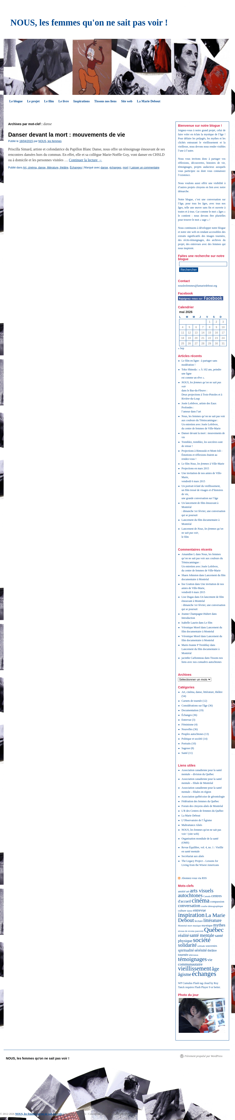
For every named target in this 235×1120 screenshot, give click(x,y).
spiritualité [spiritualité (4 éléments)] (186, 950)
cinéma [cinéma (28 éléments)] (200, 900)
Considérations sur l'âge (195, 705)
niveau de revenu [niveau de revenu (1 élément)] (186, 931)
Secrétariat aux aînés (193, 856)
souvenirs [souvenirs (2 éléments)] (211, 945)
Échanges (76, 167)
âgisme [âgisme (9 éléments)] (184, 974)
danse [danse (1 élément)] (189, 911)
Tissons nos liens (105, 101)
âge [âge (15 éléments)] (215, 969)
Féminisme (188, 724)
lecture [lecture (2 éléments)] (199, 921)
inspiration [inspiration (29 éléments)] (191, 915)
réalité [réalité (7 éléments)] (183, 935)
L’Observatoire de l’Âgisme (197, 820)
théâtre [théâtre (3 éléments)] (212, 950)
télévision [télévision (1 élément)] (193, 955)
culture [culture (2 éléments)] (182, 910)
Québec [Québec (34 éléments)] (214, 929)
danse (104, 167)
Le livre (63, 101)
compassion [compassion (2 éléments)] (217, 901)
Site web (126, 101)
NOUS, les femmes (50, 141)
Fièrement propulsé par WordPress (203, 1056)
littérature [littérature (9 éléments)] (212, 920)
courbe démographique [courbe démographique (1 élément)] (212, 906)
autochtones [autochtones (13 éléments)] (190, 895)
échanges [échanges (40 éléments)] (204, 973)
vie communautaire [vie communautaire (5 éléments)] (195, 961)
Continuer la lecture (85, 160)
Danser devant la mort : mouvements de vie (66, 134)
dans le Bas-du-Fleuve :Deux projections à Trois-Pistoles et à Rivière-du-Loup (202, 390)
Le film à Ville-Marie (203, 463)
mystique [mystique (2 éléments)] (207, 925)
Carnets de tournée (192, 700)
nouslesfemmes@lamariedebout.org (197, 285)
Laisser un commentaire (145, 167)
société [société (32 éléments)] (202, 939)
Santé (185, 753)
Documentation (190, 710)
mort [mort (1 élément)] (190, 925)
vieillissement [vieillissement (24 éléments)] (194, 968)
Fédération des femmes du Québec (200, 801)
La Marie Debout (148, 101)
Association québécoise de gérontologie (203, 796)
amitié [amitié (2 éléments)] (181, 891)
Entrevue (186, 719)
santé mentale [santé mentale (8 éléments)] (202, 935)
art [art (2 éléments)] (187, 891)
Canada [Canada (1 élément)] (207, 896)
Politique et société (192, 738)
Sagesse (186, 748)
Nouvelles (187, 729)
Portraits (186, 743)
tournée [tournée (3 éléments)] (183, 954)
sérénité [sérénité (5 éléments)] (201, 950)
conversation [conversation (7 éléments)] (189, 905)
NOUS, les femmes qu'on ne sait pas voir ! (89, 22)
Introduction (188, 618)
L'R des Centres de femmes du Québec (203, 810)
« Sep (181, 348)
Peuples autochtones (193, 734)
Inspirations (81, 101)
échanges (115, 167)
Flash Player (201, 987)
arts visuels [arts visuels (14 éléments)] (202, 890)
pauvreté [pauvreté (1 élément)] (199, 931)
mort (125, 167)
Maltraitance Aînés (192, 825)
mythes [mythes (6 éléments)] (219, 925)
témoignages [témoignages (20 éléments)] (192, 959)
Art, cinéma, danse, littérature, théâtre (45, 167)
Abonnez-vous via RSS (194, 878)
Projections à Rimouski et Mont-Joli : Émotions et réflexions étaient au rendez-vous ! (202, 455)
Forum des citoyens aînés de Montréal (202, 806)
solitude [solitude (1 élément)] (201, 946)
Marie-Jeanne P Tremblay (196, 645)
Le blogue (16, 101)
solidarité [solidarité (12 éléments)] (187, 945)
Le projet (33, 101)
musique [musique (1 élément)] (197, 925)
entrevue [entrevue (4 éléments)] (199, 910)
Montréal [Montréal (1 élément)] (182, 925)
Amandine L (188, 554)
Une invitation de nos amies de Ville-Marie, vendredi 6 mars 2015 (203, 588)
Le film (49, 101)
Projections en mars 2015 (195, 468)
